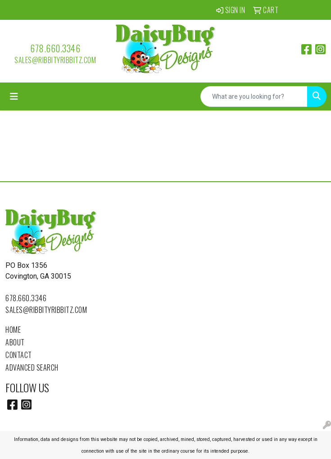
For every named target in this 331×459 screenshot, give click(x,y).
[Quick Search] (254, 96)
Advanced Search (32, 367)
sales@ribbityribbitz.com (55, 60)
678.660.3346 (55, 48)
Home (13, 329)
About (15, 342)
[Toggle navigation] (14, 96)
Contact (18, 354)
